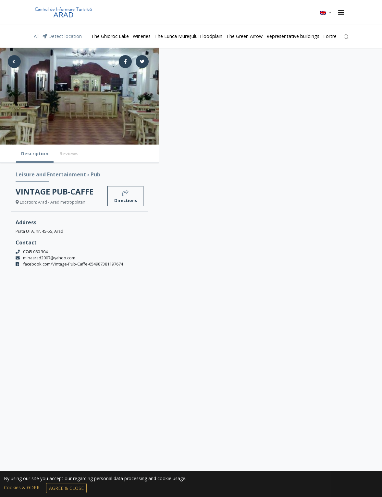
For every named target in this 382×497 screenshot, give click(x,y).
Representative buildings (292, 36)
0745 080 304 (35, 251)
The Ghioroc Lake (110, 36)
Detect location (62, 36)
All (36, 36)
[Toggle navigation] (341, 12)
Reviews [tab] (69, 153)
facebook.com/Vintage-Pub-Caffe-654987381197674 (73, 264)
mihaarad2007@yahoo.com (49, 258)
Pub (95, 174)
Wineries (142, 36)
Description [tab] (34, 153)
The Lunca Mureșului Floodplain (188, 36)
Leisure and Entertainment (51, 174)
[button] (326, 12)
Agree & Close (66, 488)
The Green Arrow (244, 36)
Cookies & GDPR (22, 487)
